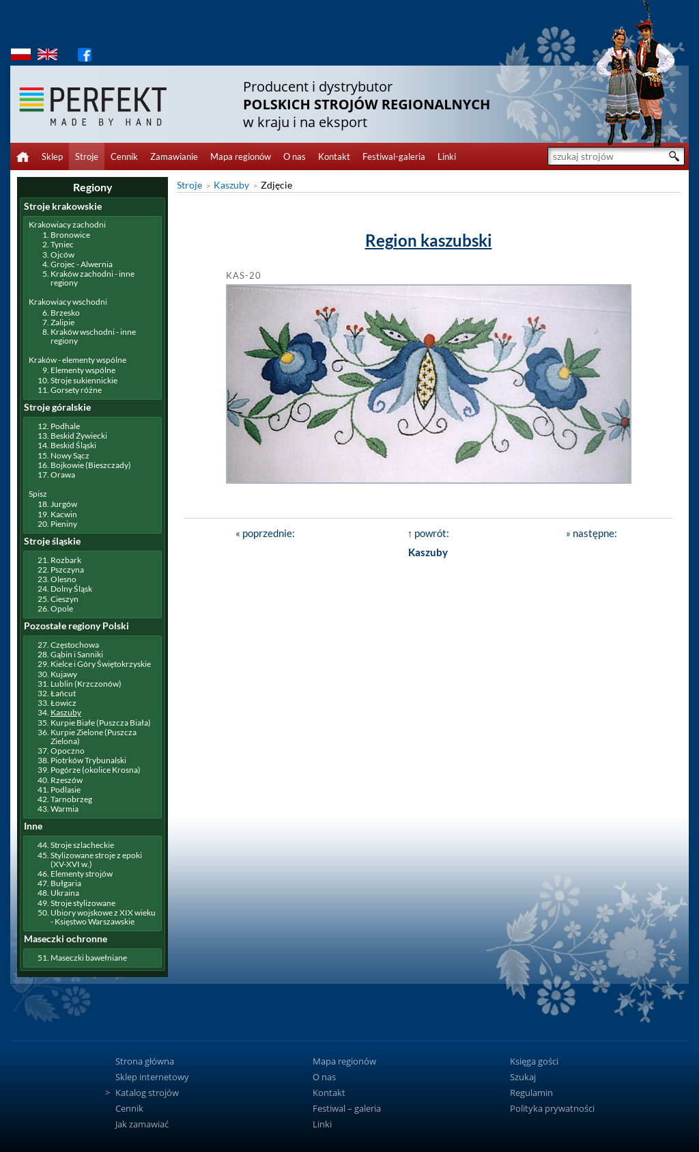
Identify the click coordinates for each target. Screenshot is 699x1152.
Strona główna (144, 1061)
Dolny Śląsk (71, 589)
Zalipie (62, 322)
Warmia (65, 809)
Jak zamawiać (142, 1124)
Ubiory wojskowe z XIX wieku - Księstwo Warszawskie (103, 917)
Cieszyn (65, 599)
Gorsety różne (76, 390)
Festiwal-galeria (393, 156)
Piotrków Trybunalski (88, 760)
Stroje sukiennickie (84, 380)
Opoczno (68, 750)
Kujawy (64, 674)
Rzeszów (67, 780)
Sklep (52, 156)
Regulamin (531, 1092)
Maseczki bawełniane (89, 957)
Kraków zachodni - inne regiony (92, 278)
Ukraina (65, 893)
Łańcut (63, 693)
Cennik (124, 156)
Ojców (62, 254)
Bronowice (70, 235)
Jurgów (64, 504)
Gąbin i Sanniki (77, 654)
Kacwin (64, 514)
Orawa (63, 474)
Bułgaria (66, 883)
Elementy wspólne (83, 370)
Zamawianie (174, 156)
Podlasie (66, 789)
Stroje (86, 156)
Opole (62, 608)
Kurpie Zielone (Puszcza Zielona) (94, 736)
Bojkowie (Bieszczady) (91, 465)
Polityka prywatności (552, 1108)
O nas (294, 156)
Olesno (63, 579)
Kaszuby (231, 185)
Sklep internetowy (152, 1077)
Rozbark (66, 560)
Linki (447, 156)
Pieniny (64, 524)
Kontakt (334, 156)
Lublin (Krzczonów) (86, 683)
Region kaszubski (428, 240)
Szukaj (523, 1077)
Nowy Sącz (70, 455)
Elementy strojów (82, 873)
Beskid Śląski (73, 445)
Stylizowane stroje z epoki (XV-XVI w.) (96, 859)
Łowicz (63, 703)
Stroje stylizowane (83, 903)
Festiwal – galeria (347, 1108)
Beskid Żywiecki (79, 435)
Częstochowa (75, 645)
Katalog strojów (147, 1092)
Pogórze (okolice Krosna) (96, 770)
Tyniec (62, 244)
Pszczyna (67, 569)
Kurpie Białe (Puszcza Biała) (101, 722)
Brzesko (65, 312)
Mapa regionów (240, 156)
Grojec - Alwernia (82, 264)
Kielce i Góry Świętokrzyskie (101, 664)
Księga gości (534, 1061)
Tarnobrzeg (71, 799)
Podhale (65, 426)
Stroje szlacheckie (82, 845)
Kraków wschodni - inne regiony (93, 336)
